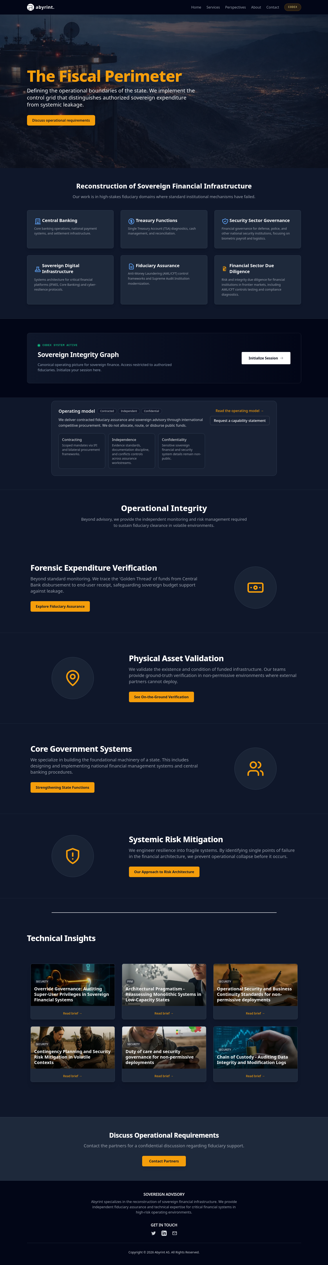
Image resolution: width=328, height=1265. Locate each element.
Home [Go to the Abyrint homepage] (196, 7)
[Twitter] (153, 1233)
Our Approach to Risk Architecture (164, 871)
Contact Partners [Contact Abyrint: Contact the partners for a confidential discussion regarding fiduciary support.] (164, 1161)
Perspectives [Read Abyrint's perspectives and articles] (235, 7)
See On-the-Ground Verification (161, 697)
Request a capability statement (240, 420)
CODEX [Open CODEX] (292, 7)
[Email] (174, 1233)
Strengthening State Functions (62, 787)
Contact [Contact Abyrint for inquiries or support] (272, 7)
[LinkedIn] (164, 1233)
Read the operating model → (240, 410)
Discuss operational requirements (61, 120)
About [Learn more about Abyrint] (256, 7)
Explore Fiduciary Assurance (60, 606)
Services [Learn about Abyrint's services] (213, 7)
